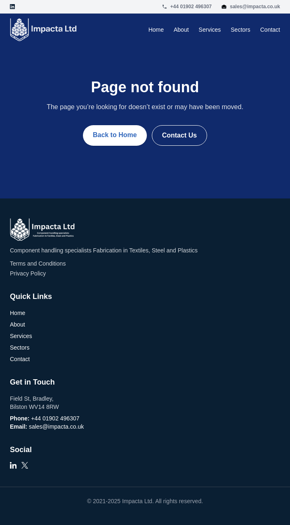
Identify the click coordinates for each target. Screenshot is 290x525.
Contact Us (179, 135)
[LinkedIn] (13, 468)
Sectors (240, 29)
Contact (270, 29)
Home (156, 29)
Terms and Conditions (38, 263)
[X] (24, 468)
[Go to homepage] (43, 29)
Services (210, 29)
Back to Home (115, 134)
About (181, 29)
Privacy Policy (28, 273)
